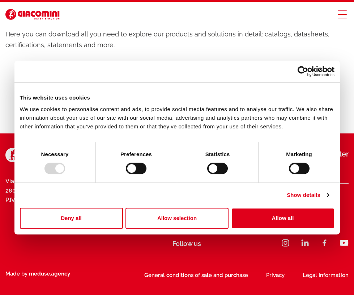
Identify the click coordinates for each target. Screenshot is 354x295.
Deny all (71, 218)
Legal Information (326, 275)
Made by (37, 273)
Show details (303, 195)
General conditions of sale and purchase (196, 275)
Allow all (283, 218)
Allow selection (177, 218)
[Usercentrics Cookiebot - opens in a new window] (302, 71)
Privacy (275, 275)
